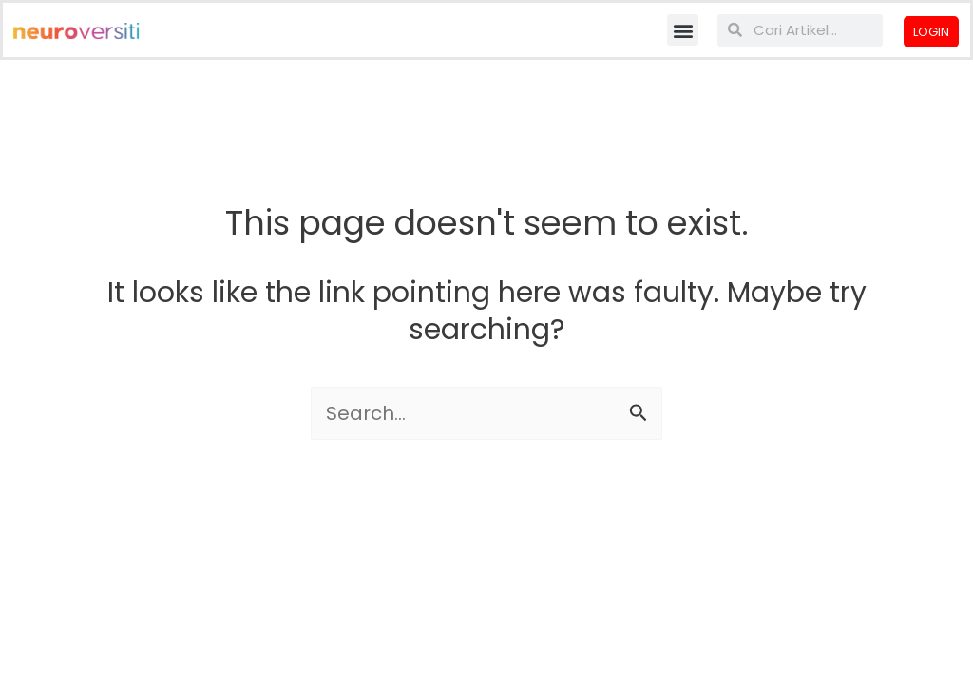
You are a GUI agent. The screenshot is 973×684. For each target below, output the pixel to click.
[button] (682, 30)
